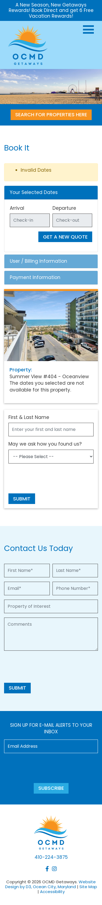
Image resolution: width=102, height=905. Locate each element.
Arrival (17, 208)
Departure (64, 208)
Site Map (88, 887)
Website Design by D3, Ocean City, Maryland (50, 884)
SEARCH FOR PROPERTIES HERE (51, 114)
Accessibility (52, 891)
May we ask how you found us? (45, 444)
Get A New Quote (65, 236)
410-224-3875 (51, 857)
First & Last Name (28, 417)
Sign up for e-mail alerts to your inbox (51, 728)
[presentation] (49, 478)
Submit (21, 498)
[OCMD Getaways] (28, 44)
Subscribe (51, 788)
